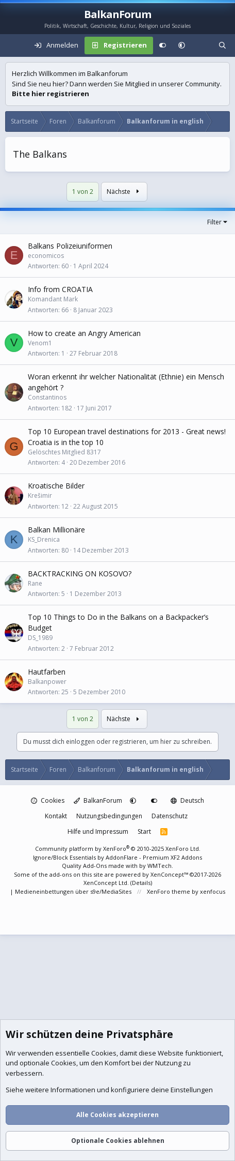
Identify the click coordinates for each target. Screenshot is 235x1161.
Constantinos (47, 397)
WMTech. (160, 865)
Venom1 (40, 343)
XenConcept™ (169, 874)
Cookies (47, 800)
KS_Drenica (44, 539)
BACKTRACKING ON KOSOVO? (79, 573)
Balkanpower (47, 681)
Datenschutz (170, 816)
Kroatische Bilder (56, 486)
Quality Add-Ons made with (100, 865)
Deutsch (187, 800)
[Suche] (222, 45)
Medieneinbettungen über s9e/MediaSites (73, 891)
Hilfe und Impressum (98, 831)
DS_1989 (40, 637)
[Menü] (13, 45)
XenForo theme (168, 891)
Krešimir (40, 495)
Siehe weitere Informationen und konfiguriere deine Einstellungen (109, 1090)
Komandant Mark (53, 299)
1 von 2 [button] (82, 191)
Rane (35, 583)
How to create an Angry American (84, 333)
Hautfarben (46, 672)
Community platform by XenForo (117, 848)
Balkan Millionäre (56, 529)
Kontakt (56, 816)
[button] (181, 45)
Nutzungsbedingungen (109, 816)
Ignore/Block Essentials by (117, 857)
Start (144, 831)
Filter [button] (214, 222)
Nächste (124, 191)
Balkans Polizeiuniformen (70, 246)
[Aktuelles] (201, 45)
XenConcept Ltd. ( (107, 883)
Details (141, 883)
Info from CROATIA (60, 289)
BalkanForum (98, 800)
